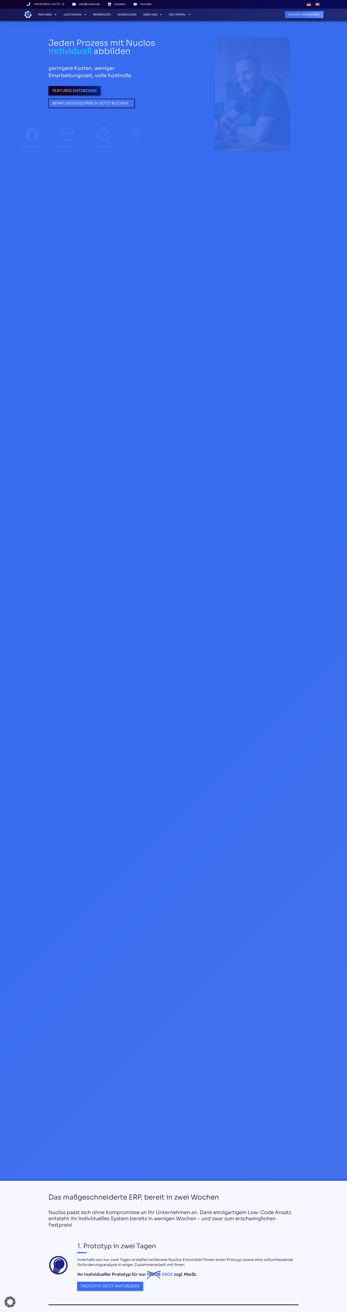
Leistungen (75, 14)
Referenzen (102, 14)
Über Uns (152, 14)
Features (47, 14)
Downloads (127, 14)
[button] (10, 1302)
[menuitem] (308, 4)
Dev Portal (180, 14)
